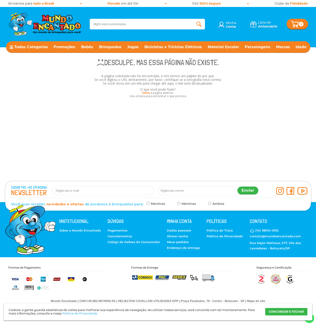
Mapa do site (256, 301)
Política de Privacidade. (80, 313)
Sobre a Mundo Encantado (80, 230)
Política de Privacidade (225, 236)
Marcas (283, 47)
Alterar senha (177, 236)
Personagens (257, 47)
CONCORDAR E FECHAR (286, 311)
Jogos (133, 47)
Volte (146, 93)
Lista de (267, 24)
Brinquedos (110, 47)
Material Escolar (223, 47)
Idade (301, 47)
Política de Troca (220, 230)
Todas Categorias (31, 47)
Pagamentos (118, 230)
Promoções (64, 47)
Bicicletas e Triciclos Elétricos (173, 47)
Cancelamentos (120, 236)
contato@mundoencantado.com (275, 236)
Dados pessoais (179, 230)
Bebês (87, 47)
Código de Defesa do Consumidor (134, 242)
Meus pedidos (178, 242)
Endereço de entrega (183, 248)
